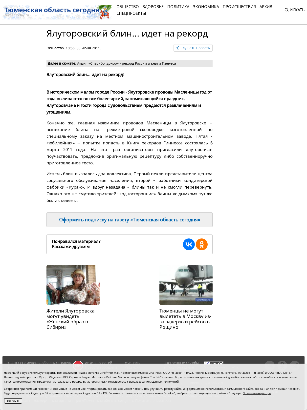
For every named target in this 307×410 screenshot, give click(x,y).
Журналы (132, 362)
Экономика (206, 6)
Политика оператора (257, 393)
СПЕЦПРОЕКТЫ (131, 13)
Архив (266, 6)
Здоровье (153, 6)
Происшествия (239, 6)
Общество (127, 6)
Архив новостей (98, 362)
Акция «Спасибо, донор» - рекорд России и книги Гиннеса (126, 63)
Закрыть (13, 400)
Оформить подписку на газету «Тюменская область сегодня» (129, 219)
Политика (178, 6)
